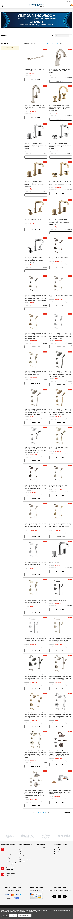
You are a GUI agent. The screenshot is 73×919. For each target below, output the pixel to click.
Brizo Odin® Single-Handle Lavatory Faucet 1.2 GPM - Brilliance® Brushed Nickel (34, 107)
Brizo (7, 30)
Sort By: (52, 36)
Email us (9, 875)
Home (2, 30)
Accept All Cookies (26, 916)
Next (61, 43)
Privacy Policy (33, 913)
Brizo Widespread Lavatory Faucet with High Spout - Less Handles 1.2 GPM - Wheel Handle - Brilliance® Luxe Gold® (60, 183)
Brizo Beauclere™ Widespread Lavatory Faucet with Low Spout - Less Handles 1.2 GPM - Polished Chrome (60, 792)
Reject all (14, 916)
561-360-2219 (9, 869)
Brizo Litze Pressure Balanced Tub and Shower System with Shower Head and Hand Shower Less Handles (35, 373)
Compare (67, 812)
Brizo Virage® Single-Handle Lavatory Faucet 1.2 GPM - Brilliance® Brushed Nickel (59, 70)
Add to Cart (35, 79)
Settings (5, 916)
